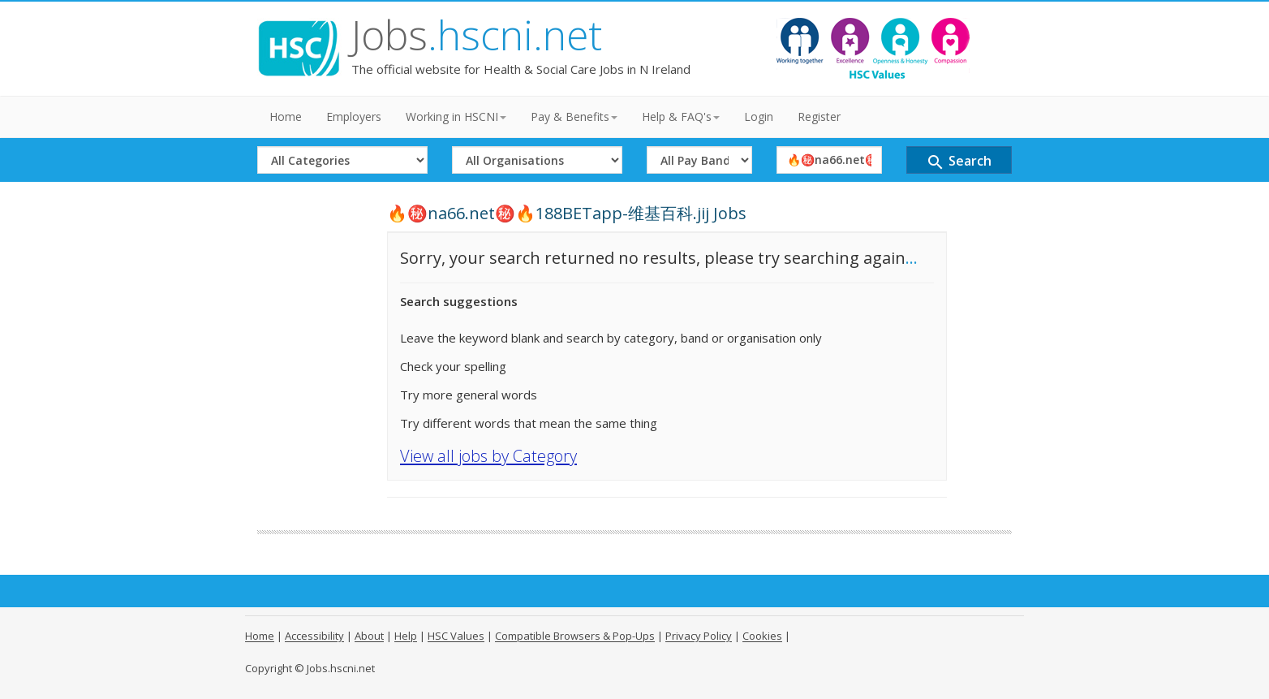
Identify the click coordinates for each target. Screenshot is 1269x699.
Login (758, 116)
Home (285, 116)
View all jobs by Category (488, 456)
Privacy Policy (698, 635)
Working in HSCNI (456, 116)
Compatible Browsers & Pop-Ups (575, 635)
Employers (353, 116)
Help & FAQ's (681, 116)
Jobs (476, 35)
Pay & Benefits (574, 116)
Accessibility (314, 635)
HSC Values (456, 635)
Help (405, 635)
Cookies (762, 635)
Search (959, 162)
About (369, 635)
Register (819, 116)
